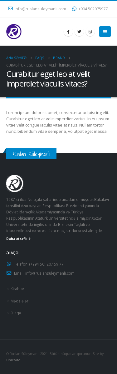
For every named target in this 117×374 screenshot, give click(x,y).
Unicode (13, 360)
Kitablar (17, 288)
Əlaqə (16, 312)
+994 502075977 (90, 9)
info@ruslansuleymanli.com (37, 9)
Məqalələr (19, 300)
